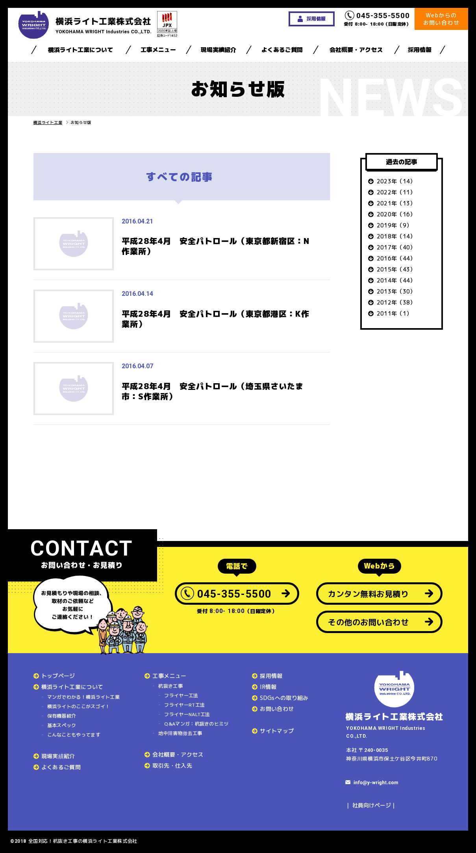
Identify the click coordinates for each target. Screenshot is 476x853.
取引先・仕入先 (172, 765)
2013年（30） (396, 291)
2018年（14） (396, 236)
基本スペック (61, 725)
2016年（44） (396, 258)
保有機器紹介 (61, 716)
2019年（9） (394, 225)
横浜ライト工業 (48, 122)
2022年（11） (396, 192)
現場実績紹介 (218, 50)
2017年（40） (396, 247)
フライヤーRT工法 (184, 705)
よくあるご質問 (282, 50)
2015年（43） (396, 269)
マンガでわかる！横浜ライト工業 (83, 697)
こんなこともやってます (73, 734)
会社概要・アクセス (356, 50)
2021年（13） (396, 203)
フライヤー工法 (181, 695)
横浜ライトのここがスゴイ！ (78, 706)
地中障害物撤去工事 (180, 733)
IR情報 (268, 687)
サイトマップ (277, 731)
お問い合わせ (277, 709)
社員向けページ (371, 805)
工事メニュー (158, 50)
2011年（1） (394, 313)
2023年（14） (396, 181)
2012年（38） (396, 302)
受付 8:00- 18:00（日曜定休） (377, 19)
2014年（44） (396, 280)
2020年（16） (396, 214)
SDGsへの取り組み (284, 698)
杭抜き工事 (170, 686)
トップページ (58, 675)
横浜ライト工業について (80, 50)
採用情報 (420, 50)
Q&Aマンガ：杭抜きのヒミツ (196, 723)
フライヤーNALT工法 (187, 714)
